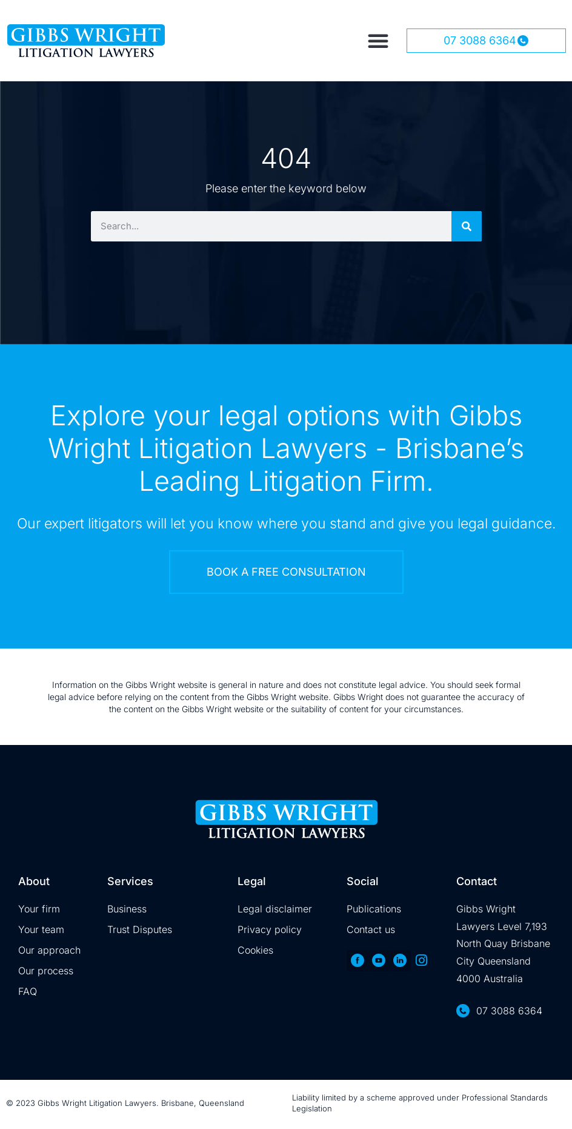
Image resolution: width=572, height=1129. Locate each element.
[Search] (466, 226)
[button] (378, 40)
